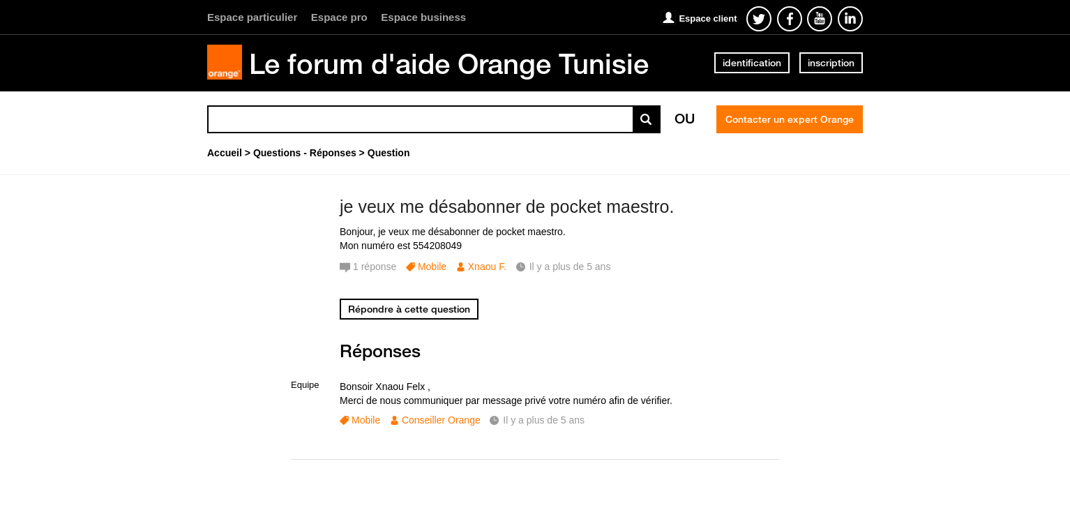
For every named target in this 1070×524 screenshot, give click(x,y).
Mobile (432, 266)
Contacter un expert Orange (789, 119)
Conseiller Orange (441, 420)
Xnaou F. (487, 266)
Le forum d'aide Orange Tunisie (449, 63)
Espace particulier (252, 17)
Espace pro (339, 17)
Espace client (708, 18)
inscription (831, 63)
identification (752, 63)
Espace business (423, 17)
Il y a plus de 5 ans (544, 420)
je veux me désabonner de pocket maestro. (507, 206)
